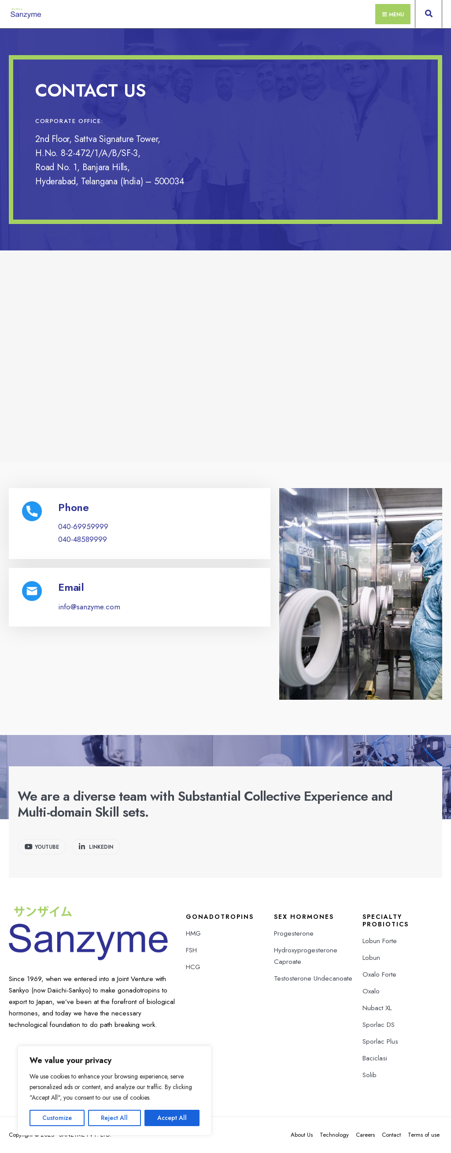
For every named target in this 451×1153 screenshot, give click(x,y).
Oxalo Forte (379, 974)
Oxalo (371, 991)
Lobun (371, 958)
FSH (191, 950)
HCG (193, 967)
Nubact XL (377, 1008)
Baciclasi (374, 1058)
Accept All (172, 1117)
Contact (391, 1135)
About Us (302, 1135)
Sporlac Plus (380, 1041)
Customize (57, 1117)
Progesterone (294, 933)
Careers (365, 1135)
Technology (334, 1135)
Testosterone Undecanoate (313, 978)
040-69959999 (83, 526)
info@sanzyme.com (89, 606)
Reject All (114, 1117)
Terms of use (424, 1135)
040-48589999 (82, 539)
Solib (369, 1075)
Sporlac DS (378, 1025)
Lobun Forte (379, 941)
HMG (193, 933)
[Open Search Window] (428, 16)
